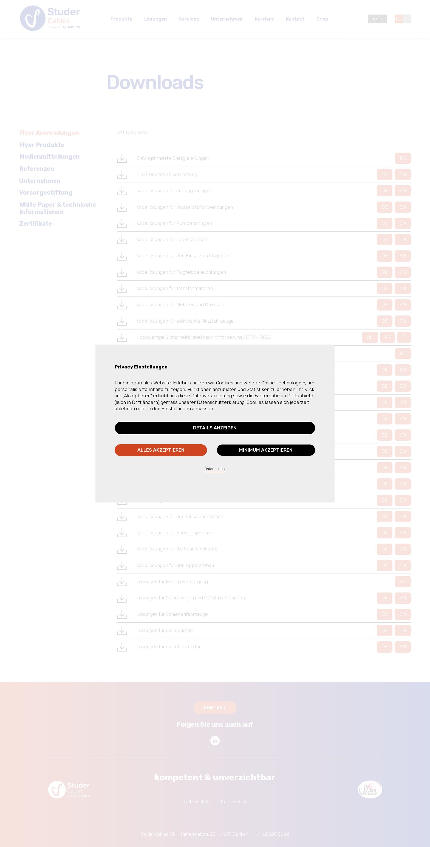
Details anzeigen (215, 428)
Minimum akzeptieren (266, 450)
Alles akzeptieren (161, 450)
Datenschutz (215, 469)
